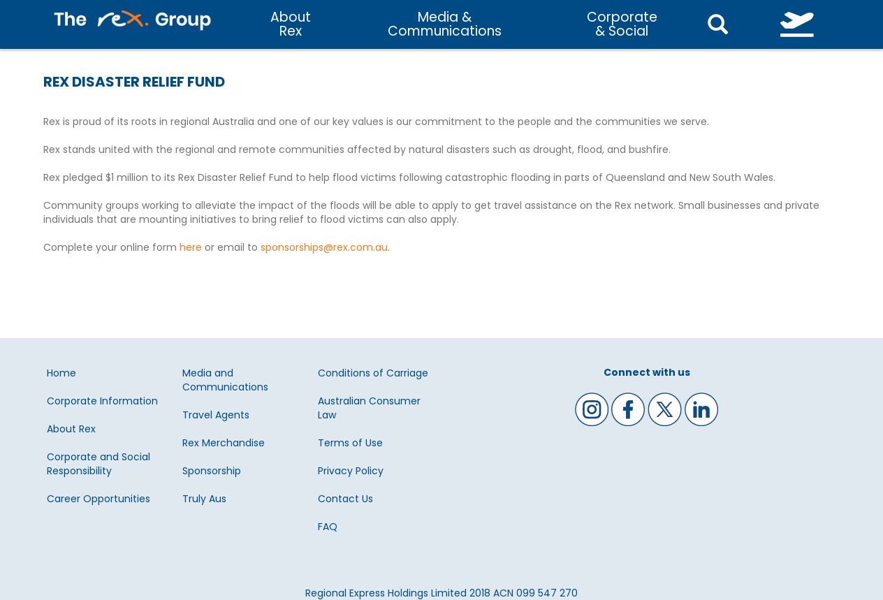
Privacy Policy (351, 471)
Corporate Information (102, 401)
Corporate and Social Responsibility (98, 464)
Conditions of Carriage (373, 373)
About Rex (71, 429)
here (191, 247)
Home (61, 373)
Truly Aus (204, 499)
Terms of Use (350, 443)
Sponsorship (211, 471)
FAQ (327, 527)
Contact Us (345, 499)
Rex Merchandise (223, 443)
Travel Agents (215, 415)
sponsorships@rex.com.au (324, 247)
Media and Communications (225, 380)
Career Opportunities (98, 499)
